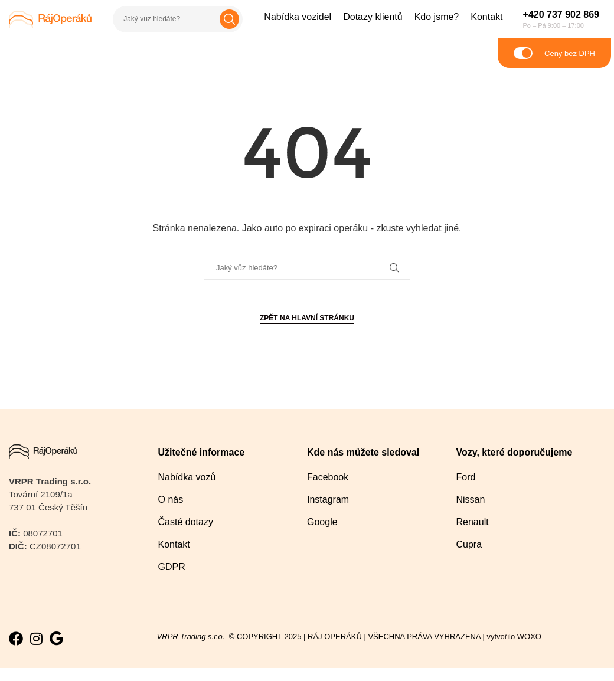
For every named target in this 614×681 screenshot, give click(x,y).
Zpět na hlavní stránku (307, 318)
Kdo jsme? (436, 17)
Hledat (229, 19)
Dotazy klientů (373, 17)
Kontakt (486, 17)
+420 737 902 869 (561, 14)
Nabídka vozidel (297, 17)
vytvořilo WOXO (515, 636)
